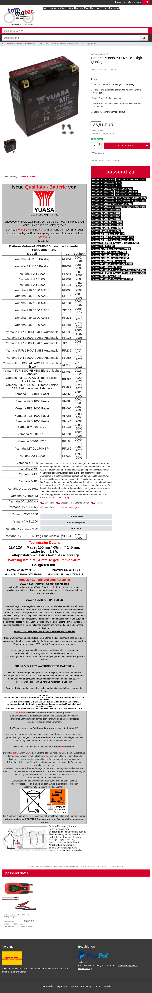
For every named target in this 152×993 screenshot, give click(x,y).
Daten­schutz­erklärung (81, 986)
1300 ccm (28, 44)
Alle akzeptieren (76, 516)
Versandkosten (113, 160)
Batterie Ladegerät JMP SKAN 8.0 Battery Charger (16, 916)
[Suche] (144, 38)
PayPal (99, 503)
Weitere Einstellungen (69, 507)
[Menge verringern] (100, 147)
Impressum (62, 986)
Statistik (64, 503)
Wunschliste (98, 153)
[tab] (10, 176)
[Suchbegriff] (71, 38)
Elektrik (53, 44)
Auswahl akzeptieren (76, 522)
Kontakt (107, 986)
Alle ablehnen (76, 528)
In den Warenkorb (133, 145)
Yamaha (19, 44)
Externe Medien (82, 503)
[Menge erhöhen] (100, 144)
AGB (97, 986)
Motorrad (9, 44)
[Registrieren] (134, 2)
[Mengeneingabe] (94, 146)
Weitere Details (28, 176)
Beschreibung (10, 176)
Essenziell (49, 503)
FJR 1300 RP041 (41, 44)
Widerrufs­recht (46, 986)
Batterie (62, 44)
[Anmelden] (119, 2)
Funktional (50, 507)
